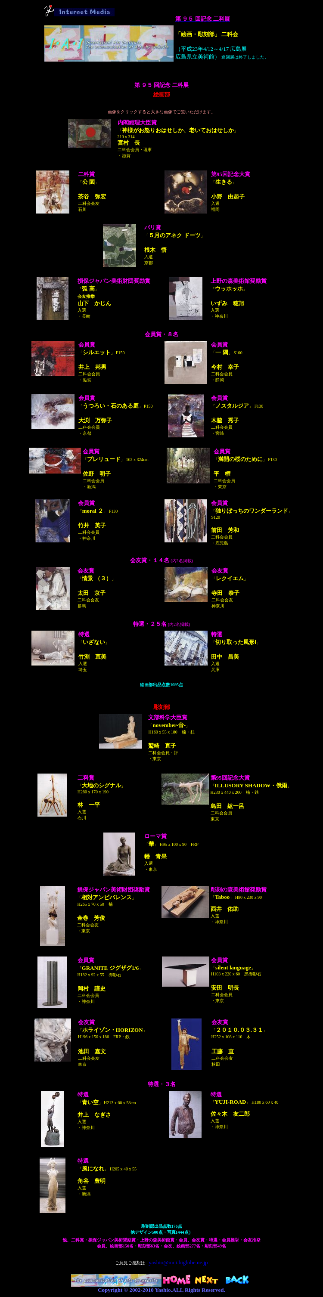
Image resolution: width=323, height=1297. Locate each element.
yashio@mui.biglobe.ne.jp (178, 1262)
